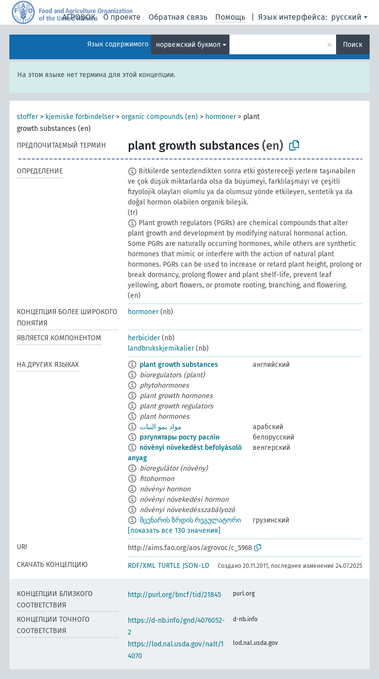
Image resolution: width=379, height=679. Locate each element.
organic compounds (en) (159, 117)
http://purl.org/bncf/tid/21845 (174, 595)
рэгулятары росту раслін (180, 437)
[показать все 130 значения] (174, 530)
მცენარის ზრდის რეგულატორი (190, 520)
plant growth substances (179, 364)
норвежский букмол (188, 44)
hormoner (220, 117)
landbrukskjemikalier (161, 348)
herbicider (144, 338)
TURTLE (169, 565)
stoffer (27, 117)
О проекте (122, 17)
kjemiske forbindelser (79, 117)
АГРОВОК (78, 17)
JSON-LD (196, 565)
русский (346, 17)
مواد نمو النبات (161, 427)
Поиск (352, 44)
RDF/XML (141, 565)
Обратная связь (178, 17)
